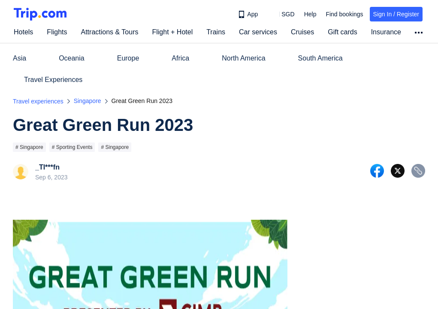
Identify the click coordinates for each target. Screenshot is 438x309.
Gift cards (342, 32)
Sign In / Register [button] (396, 14)
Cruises (302, 32)
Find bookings (344, 14)
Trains (215, 32)
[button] (281, 14)
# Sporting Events (72, 147)
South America (320, 58)
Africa (180, 58)
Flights (57, 32)
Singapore (87, 100)
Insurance (386, 32)
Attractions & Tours (109, 32)
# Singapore (29, 147)
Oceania (72, 58)
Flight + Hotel (172, 32)
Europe (128, 58)
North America (243, 58)
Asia (19, 58)
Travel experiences (38, 101)
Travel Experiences (53, 79)
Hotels (23, 32)
